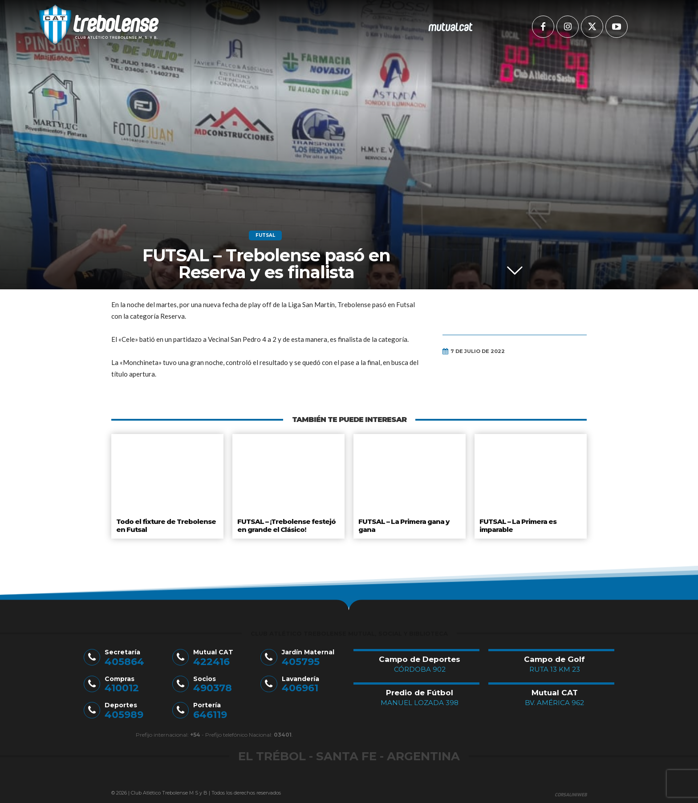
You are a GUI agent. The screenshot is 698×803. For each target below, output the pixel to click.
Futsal (265, 235)
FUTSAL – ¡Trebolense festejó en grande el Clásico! (285, 524)
